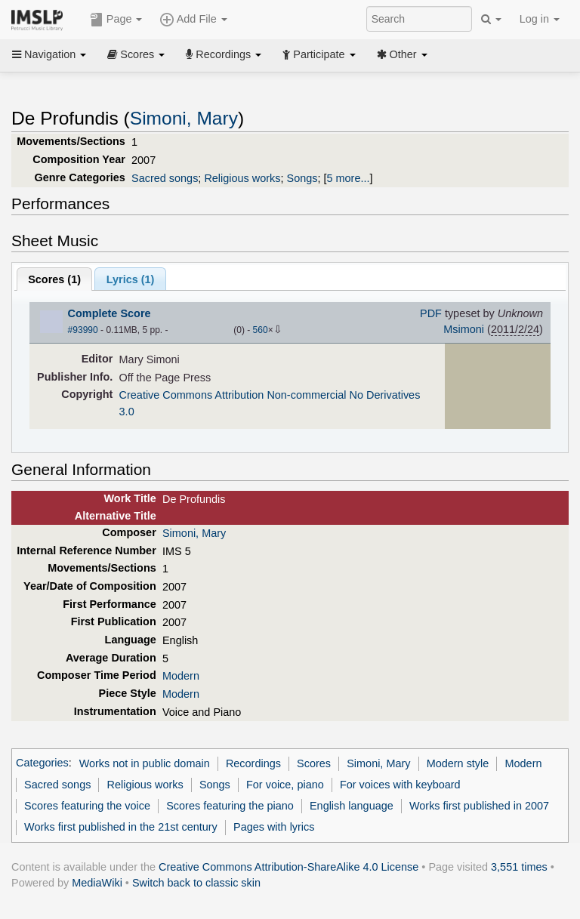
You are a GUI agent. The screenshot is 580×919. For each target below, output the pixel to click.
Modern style (458, 763)
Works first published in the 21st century (121, 827)
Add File (193, 19)
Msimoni (463, 329)
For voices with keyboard (400, 785)
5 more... (348, 178)
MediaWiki (97, 883)
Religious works (242, 178)
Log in (540, 19)
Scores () (54, 279)
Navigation (49, 54)
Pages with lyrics (274, 827)
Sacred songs (164, 178)
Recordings (223, 54)
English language (351, 806)
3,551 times (519, 867)
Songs (302, 178)
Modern (180, 676)
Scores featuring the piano (230, 806)
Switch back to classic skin (196, 883)
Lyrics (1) (130, 279)
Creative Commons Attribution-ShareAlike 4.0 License (288, 867)
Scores (136, 54)
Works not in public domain (144, 763)
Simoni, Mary (184, 118)
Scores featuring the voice (87, 806)
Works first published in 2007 (479, 806)
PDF (431, 313)
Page (116, 19)
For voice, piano (285, 785)
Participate (318, 54)
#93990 (83, 330)
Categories (42, 763)
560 (260, 330)
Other (402, 54)
